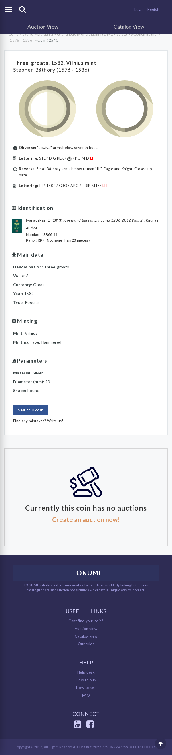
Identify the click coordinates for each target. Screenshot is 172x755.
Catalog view (86, 636)
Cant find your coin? (86, 621)
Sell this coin (30, 409)
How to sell (86, 687)
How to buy (86, 680)
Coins (14, 34)
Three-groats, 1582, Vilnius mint (54, 63)
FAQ (86, 695)
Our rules (86, 644)
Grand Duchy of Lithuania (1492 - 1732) (92, 34)
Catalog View (129, 26)
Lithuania (45, 34)
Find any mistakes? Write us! (38, 421)
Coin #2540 (47, 40)
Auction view (86, 628)
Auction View (42, 26)
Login (139, 9)
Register (154, 9)
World (28, 34)
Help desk (86, 672)
